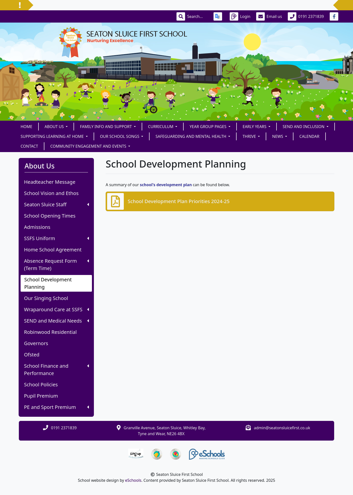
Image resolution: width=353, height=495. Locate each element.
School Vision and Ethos (51, 193)
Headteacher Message (49, 182)
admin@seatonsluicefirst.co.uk (282, 427)
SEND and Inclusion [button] (304, 126)
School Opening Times (50, 215)
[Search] (197, 16)
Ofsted (31, 354)
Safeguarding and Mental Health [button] (191, 136)
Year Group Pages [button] (208, 126)
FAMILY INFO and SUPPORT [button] (106, 126)
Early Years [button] (255, 126)
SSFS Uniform (56, 238)
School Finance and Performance (56, 370)
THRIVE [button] (249, 136)
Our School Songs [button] (120, 136)
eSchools (133, 480)
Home (26, 126)
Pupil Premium (41, 395)
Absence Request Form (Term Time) (56, 265)
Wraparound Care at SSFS (56, 309)
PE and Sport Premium (56, 407)
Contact (29, 146)
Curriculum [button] (161, 126)
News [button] (278, 136)
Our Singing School (46, 298)
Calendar (309, 136)
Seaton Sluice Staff (56, 204)
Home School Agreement (53, 249)
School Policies (41, 384)
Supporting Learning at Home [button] (53, 136)
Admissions (37, 227)
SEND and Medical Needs (56, 320)
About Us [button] (55, 126)
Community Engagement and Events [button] (88, 146)
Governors (36, 343)
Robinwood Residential (50, 332)
